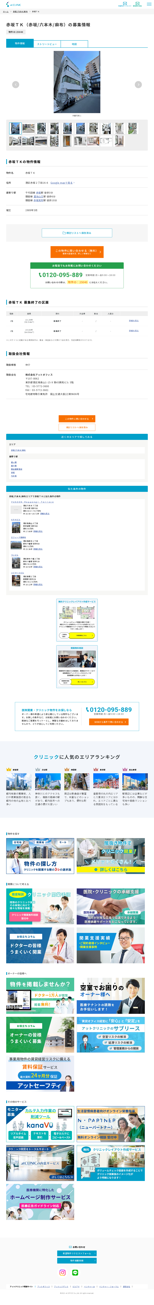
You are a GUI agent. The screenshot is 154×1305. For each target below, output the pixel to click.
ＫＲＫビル (15, 519)
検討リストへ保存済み (77, 427)
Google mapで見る (62, 182)
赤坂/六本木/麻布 (18, 450)
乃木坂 (14, 476)
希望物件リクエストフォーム (77, 1253)
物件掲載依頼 (76, 1260)
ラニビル (14, 555)
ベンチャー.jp (89, 1286)
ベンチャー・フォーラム (109, 1286)
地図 (74, 44)
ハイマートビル (17, 573)
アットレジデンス (61, 1286)
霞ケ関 (14, 466)
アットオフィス (43, 1286)
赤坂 (13, 472)
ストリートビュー (47, 44)
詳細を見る (45, 513)
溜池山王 (38, 196)
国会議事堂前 (16, 469)
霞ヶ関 (14, 462)
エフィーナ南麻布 (18, 537)
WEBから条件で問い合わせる (108, 721)
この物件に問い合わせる (77, 418)
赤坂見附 (38, 200)
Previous (15, 84)
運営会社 (126, 1286)
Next (138, 84)
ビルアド (76, 1286)
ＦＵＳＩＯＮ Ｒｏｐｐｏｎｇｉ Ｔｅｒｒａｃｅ (32, 502)
